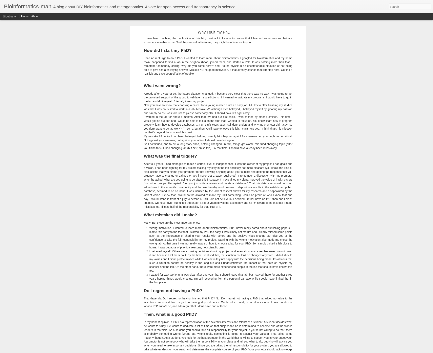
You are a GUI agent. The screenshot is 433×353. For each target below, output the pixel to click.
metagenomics (135, 325)
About (35, 16)
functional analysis (113, 325)
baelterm (136, 319)
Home (25, 16)
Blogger (229, 351)
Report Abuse (240, 351)
